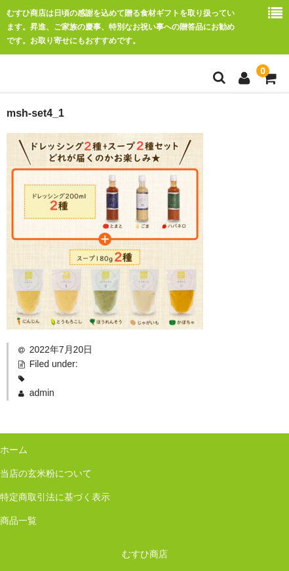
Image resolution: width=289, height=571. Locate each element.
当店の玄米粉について (46, 473)
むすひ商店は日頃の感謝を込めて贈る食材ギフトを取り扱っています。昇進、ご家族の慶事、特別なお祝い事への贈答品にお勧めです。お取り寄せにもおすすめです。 (121, 27)
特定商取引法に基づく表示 (55, 497)
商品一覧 (18, 520)
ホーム (14, 449)
